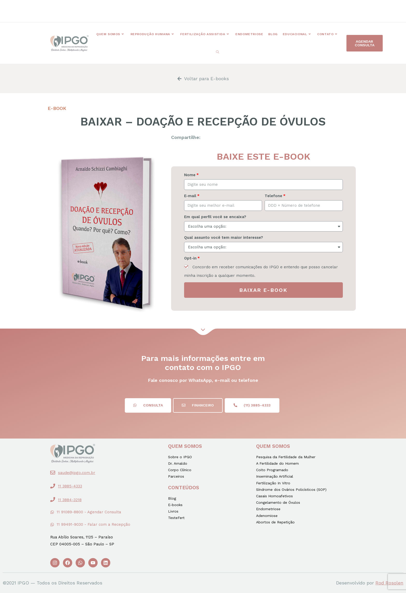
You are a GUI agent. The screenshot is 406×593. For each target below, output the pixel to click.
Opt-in (190, 258)
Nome (189, 175)
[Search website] (217, 52)
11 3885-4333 (70, 486)
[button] (154, 9)
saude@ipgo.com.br (76, 472)
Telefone (273, 196)
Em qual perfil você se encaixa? (215, 216)
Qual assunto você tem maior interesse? (223, 237)
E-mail (190, 196)
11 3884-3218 (70, 500)
